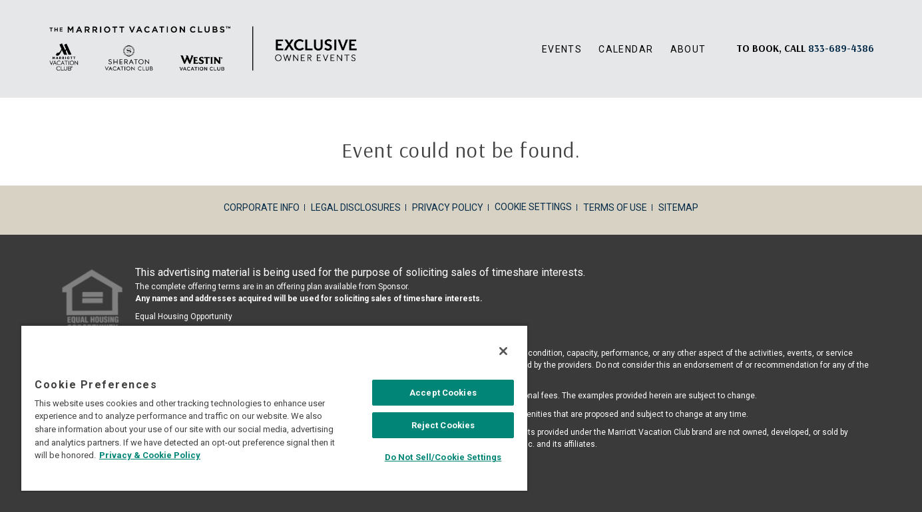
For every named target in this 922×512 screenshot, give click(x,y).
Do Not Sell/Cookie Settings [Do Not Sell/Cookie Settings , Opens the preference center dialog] (443, 457)
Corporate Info (262, 207)
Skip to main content (0, 0)
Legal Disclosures (356, 207)
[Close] (503, 351)
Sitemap (678, 207)
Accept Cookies (443, 393)
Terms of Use (615, 207)
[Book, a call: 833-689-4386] (841, 48)
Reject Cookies (443, 425)
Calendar (625, 49)
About (688, 49)
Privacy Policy (447, 207)
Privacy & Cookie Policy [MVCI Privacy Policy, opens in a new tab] (149, 455)
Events (562, 49)
